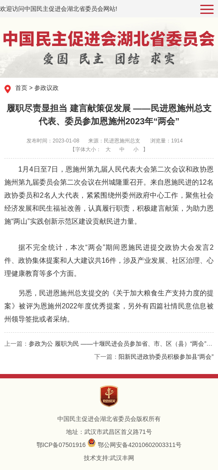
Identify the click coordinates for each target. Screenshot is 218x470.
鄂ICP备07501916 (61, 444)
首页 (21, 87)
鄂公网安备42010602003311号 (140, 444)
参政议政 (46, 87)
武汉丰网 (122, 457)
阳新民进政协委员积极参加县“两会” (166, 356)
